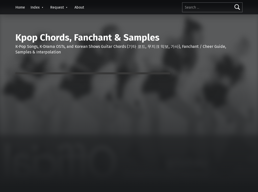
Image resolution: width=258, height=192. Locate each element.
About (79, 7)
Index (35, 7)
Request (57, 7)
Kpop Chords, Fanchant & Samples (87, 37)
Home (20, 7)
